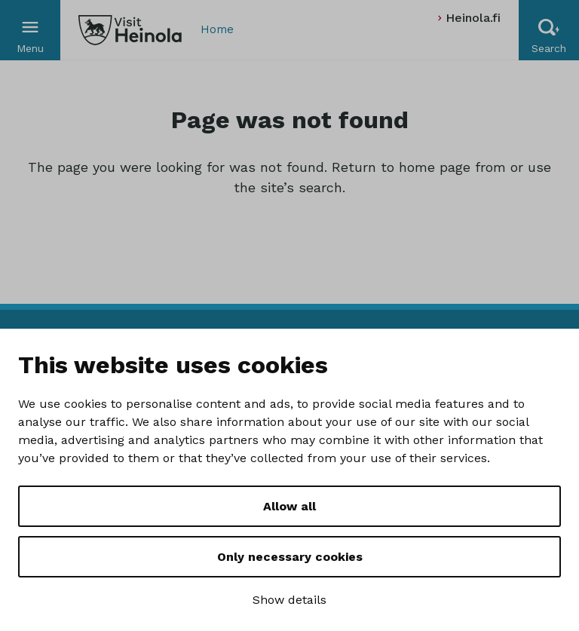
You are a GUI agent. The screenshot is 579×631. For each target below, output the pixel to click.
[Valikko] (30, 30)
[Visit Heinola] (130, 30)
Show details (289, 600)
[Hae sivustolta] (549, 30)
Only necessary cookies (290, 557)
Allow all (289, 506)
